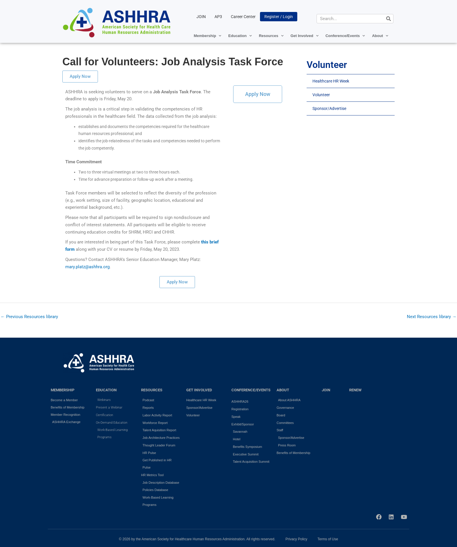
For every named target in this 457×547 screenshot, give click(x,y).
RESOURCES (151, 390)
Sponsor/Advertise (329, 108)
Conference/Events (345, 35)
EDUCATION (106, 390)
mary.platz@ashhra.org (87, 266)
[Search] (388, 18)
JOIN (201, 16)
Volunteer (321, 94)
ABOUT (283, 390)
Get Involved (305, 35)
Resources (271, 35)
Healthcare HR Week (330, 81)
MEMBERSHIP (62, 390)
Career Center (243, 16)
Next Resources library (431, 316)
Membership (208, 35)
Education (240, 35)
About (380, 35)
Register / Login (278, 16)
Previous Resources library (29, 316)
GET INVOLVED (199, 390)
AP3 (218, 16)
